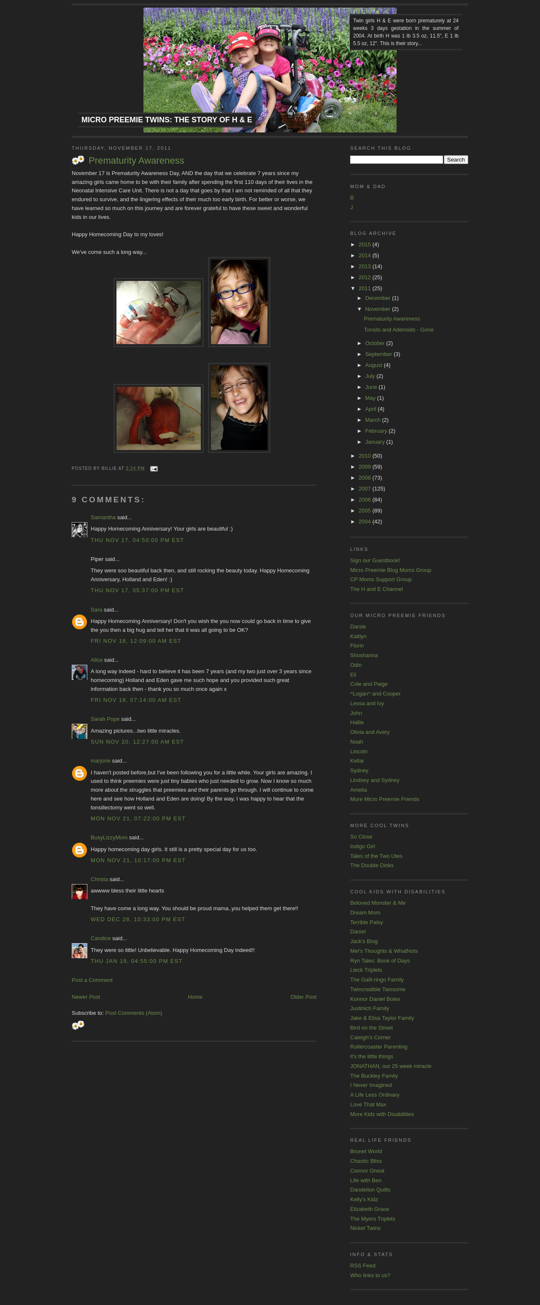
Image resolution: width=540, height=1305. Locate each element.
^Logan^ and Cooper (375, 693)
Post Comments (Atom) (133, 1013)
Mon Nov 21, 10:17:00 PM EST (138, 860)
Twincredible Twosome (377, 989)
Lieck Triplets (366, 970)
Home (195, 997)
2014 (366, 255)
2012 (366, 277)
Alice (97, 660)
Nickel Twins (365, 1228)
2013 (366, 266)
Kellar (357, 761)
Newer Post (86, 997)
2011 (366, 288)
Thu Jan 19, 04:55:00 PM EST (137, 961)
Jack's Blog (364, 941)
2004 (366, 521)
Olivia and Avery (370, 732)
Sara (96, 610)
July (371, 376)
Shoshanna (364, 655)
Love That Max (368, 1104)
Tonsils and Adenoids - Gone (399, 329)
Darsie (358, 626)
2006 (366, 499)
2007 (366, 488)
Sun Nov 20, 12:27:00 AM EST (137, 742)
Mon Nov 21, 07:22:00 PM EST (138, 818)
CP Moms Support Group (381, 579)
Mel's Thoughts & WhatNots (384, 951)
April (371, 409)
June (372, 387)
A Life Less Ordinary (375, 1095)
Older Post (303, 997)
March (373, 420)
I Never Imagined (371, 1085)
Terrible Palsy (366, 922)
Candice (101, 938)
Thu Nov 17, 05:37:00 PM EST (137, 590)
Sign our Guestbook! (375, 560)
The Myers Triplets (372, 1219)
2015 (366, 244)
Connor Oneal (367, 1170)
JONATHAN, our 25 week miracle (391, 1066)
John (356, 713)
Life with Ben (365, 1180)
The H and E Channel (376, 589)
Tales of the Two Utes (376, 856)
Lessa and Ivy (367, 703)
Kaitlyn (358, 636)
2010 (366, 456)
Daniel (358, 931)
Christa (99, 879)
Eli (353, 674)
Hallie (357, 722)
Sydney (359, 770)
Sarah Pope (105, 719)
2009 (366, 467)
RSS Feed (362, 1265)
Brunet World (366, 1151)
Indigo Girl (362, 846)
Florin (357, 645)
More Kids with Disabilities (382, 1114)
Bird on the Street (371, 1028)
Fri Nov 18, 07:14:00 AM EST (136, 700)
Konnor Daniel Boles (375, 999)
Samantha (103, 517)
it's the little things (371, 1056)
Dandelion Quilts (370, 1189)
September (379, 354)
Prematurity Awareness (136, 160)
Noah (356, 742)
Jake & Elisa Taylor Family (382, 1018)
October (375, 343)
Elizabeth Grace (369, 1209)
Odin (356, 665)
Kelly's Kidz (364, 1199)
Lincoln (358, 751)
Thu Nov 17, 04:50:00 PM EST (137, 540)
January (375, 442)
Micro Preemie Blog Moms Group (390, 570)
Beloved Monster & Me (378, 903)
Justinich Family (369, 1008)
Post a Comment (92, 980)
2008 (366, 478)
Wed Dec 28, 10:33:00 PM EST (138, 919)
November (378, 309)
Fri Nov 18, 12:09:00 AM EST (136, 641)
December (378, 298)
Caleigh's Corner (370, 1037)
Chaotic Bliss (366, 1161)
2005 (366, 510)
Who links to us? (370, 1275)
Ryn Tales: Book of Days (380, 960)
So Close (361, 836)
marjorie (101, 761)
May (371, 398)
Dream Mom (365, 912)
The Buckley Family (374, 1076)
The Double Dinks (372, 865)
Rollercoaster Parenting (379, 1046)
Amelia (358, 790)
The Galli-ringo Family (377, 979)
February (377, 431)
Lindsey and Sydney (375, 780)
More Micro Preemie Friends (384, 799)
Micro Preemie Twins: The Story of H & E (166, 120)
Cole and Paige (369, 684)
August (374, 365)
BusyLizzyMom (109, 837)
